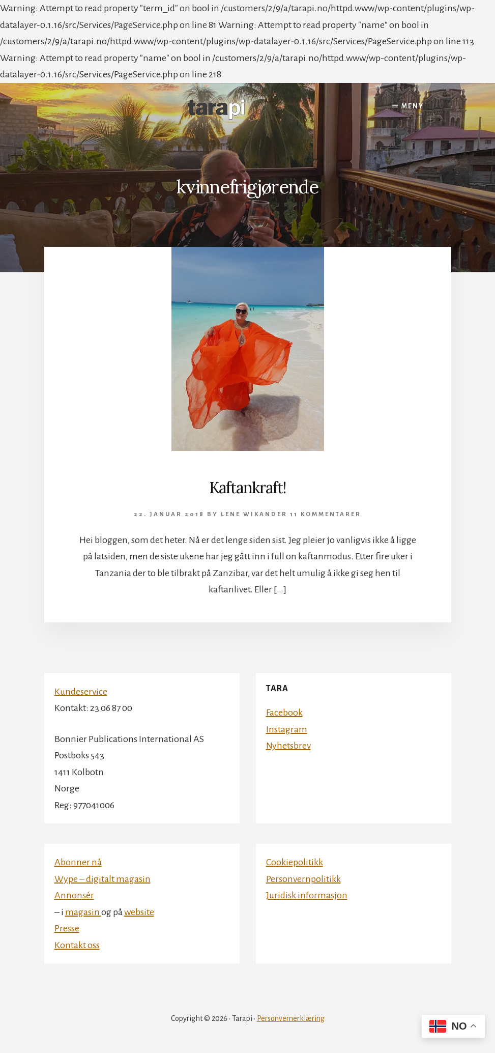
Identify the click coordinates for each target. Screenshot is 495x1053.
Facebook (284, 712)
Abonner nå (78, 862)
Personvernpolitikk (303, 879)
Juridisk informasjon (306, 895)
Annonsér (74, 895)
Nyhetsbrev (288, 746)
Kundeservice (80, 692)
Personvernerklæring (291, 1018)
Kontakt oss (77, 945)
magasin (83, 912)
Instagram (286, 729)
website (139, 912)
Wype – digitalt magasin (102, 879)
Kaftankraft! (247, 487)
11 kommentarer (325, 514)
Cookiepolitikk (294, 862)
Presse (66, 928)
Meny (412, 106)
